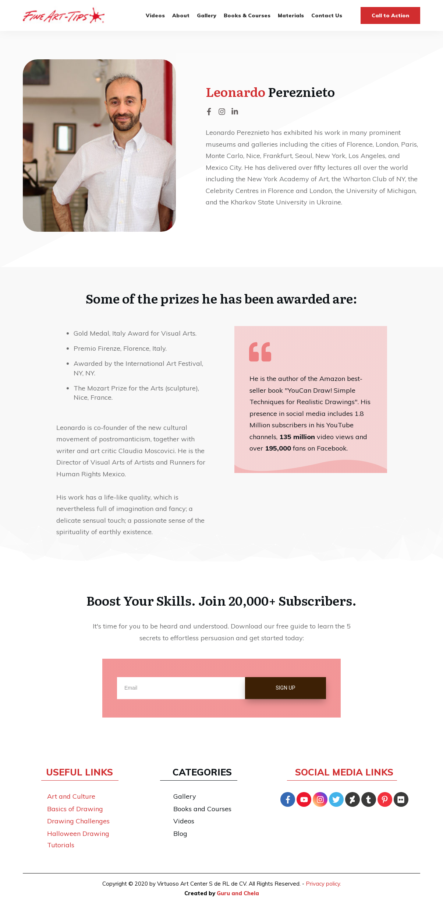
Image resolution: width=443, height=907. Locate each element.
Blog (180, 833)
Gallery (184, 796)
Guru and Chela (238, 893)
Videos (183, 821)
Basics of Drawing (75, 809)
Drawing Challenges (78, 821)
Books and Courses (202, 809)
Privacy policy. (323, 883)
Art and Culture (71, 796)
